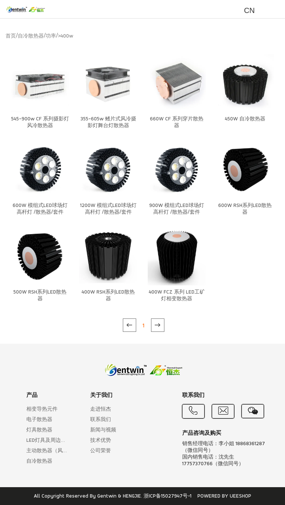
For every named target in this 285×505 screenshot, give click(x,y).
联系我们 (100, 420)
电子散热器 (39, 420)
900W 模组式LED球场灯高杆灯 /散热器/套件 (176, 209)
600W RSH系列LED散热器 (245, 209)
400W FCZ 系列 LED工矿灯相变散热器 (177, 295)
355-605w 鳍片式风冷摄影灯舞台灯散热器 (108, 122)
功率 (51, 36)
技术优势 (100, 440)
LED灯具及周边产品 (48, 440)
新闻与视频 (103, 430)
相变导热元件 (42, 409)
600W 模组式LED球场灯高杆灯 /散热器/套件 (40, 209)
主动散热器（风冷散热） (48, 451)
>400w (65, 36)
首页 (11, 36)
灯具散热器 (39, 430)
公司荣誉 (100, 451)
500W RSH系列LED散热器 (39, 295)
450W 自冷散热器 (245, 119)
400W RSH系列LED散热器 (108, 295)
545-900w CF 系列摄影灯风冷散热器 (40, 122)
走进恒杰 (100, 409)
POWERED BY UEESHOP (224, 496)
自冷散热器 (31, 36)
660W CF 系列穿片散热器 (176, 122)
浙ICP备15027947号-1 (167, 496)
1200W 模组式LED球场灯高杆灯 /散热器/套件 (108, 209)
